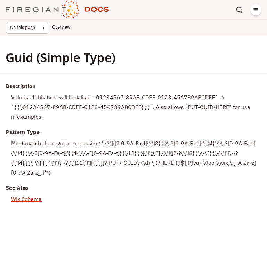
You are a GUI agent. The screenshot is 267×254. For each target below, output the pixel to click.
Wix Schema (26, 199)
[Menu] (255, 9)
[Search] (239, 10)
